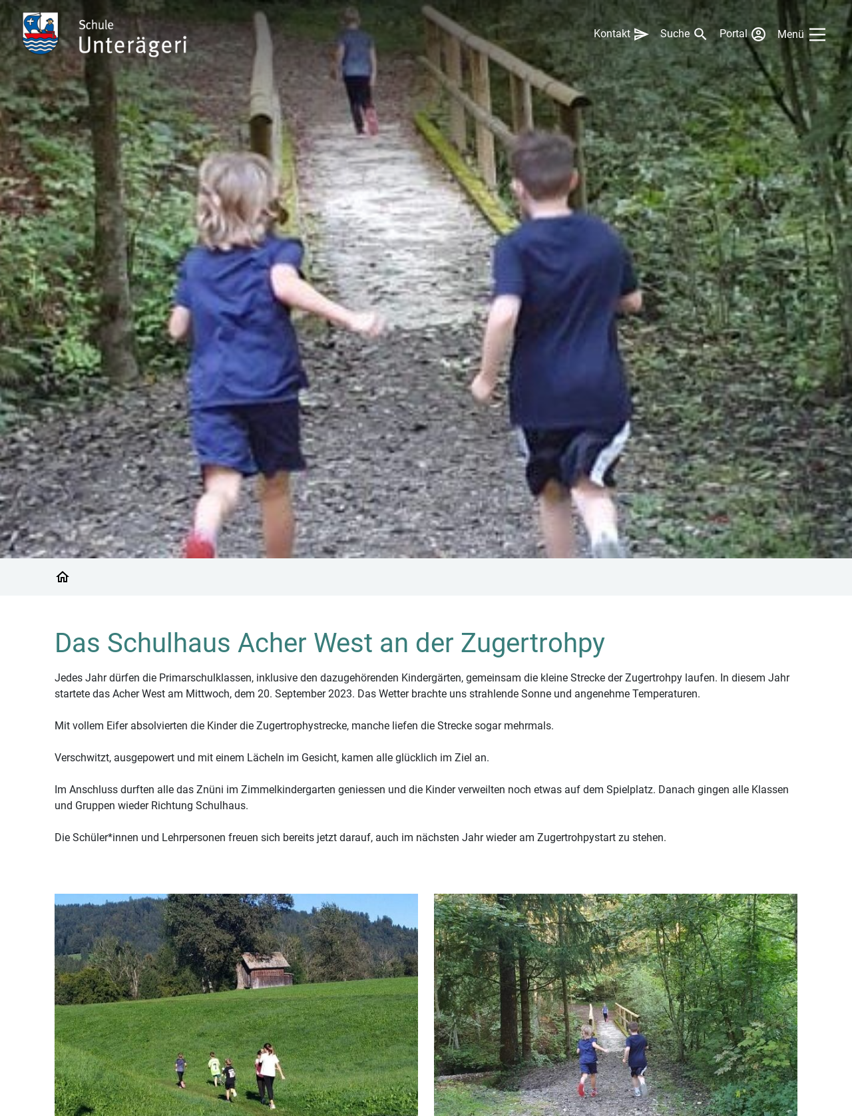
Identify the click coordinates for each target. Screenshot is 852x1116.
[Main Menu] (804, 34)
